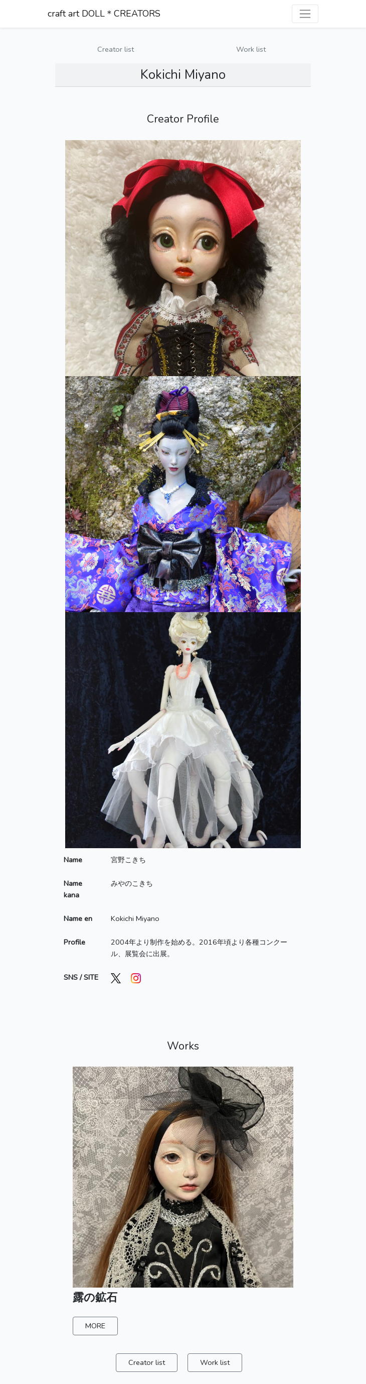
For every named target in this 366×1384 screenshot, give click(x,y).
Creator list (115, 49)
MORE (95, 1326)
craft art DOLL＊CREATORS (104, 14)
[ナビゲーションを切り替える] (305, 14)
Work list (251, 49)
